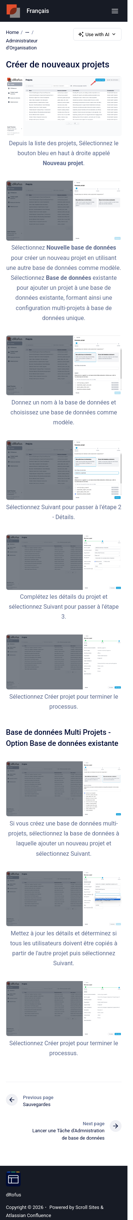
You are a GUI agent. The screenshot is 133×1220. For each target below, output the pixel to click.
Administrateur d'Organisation (22, 44)
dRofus (13, 1195)
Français (38, 10)
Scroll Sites (87, 1207)
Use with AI (97, 34)
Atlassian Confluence (28, 1215)
